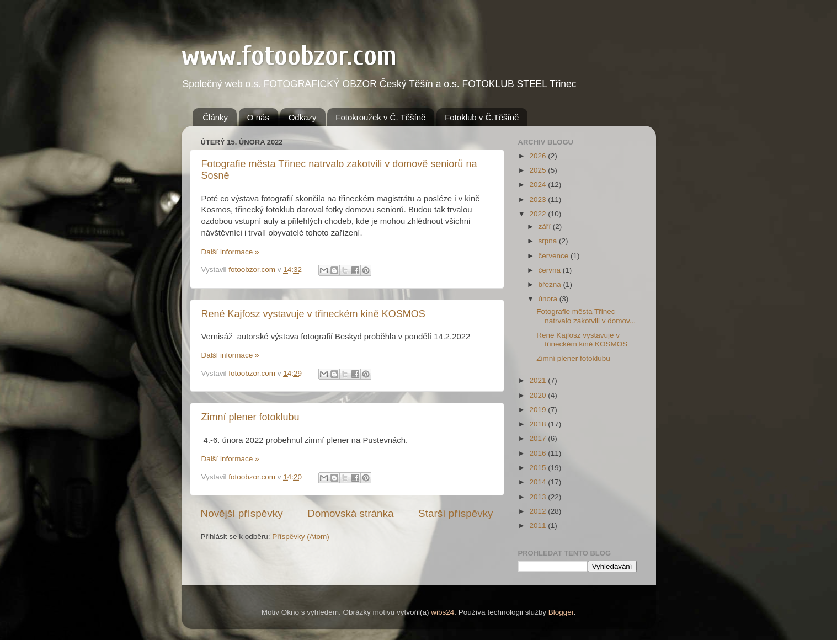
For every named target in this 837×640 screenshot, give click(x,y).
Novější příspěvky (242, 513)
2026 (538, 156)
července (555, 256)
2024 (538, 184)
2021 (538, 380)
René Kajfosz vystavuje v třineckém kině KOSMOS (313, 313)
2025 (538, 170)
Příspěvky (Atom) (300, 536)
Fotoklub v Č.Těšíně (482, 117)
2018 (538, 424)
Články (215, 117)
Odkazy (303, 117)
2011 (538, 525)
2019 (538, 410)
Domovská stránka (350, 513)
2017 (538, 438)
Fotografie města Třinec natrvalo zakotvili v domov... (586, 315)
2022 (538, 214)
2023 (538, 199)
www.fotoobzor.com (289, 56)
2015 (538, 467)
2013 (538, 497)
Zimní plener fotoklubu (250, 417)
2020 (538, 395)
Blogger (561, 612)
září (546, 226)
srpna (549, 241)
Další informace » (230, 252)
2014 (538, 482)
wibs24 (442, 612)
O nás (258, 117)
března (551, 284)
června (551, 270)
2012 (538, 511)
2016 (538, 453)
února (549, 299)
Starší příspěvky (455, 513)
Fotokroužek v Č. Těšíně (380, 117)
